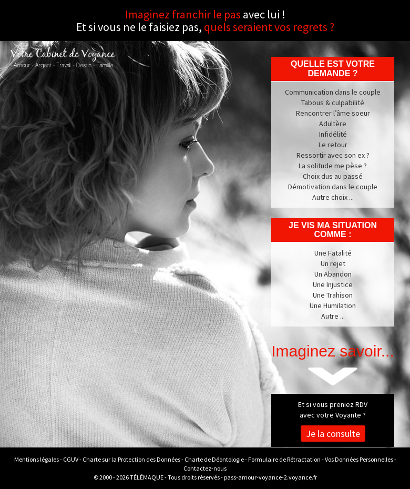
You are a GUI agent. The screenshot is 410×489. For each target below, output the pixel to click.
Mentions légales (36, 459)
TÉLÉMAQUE (146, 477)
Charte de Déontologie (214, 459)
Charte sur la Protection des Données (131, 459)
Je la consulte (333, 433)
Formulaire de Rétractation (284, 459)
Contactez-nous (205, 468)
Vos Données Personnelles (359, 459)
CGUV (70, 459)
